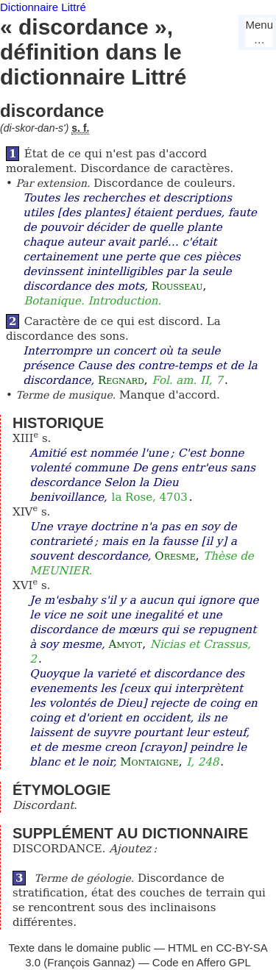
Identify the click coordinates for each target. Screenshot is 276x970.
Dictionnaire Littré (43, 7)
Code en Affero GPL (201, 962)
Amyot (125, 644)
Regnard (121, 380)
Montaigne (149, 761)
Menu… (259, 32)
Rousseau (177, 286)
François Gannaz (89, 962)
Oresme (175, 556)
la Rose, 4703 (150, 497)
